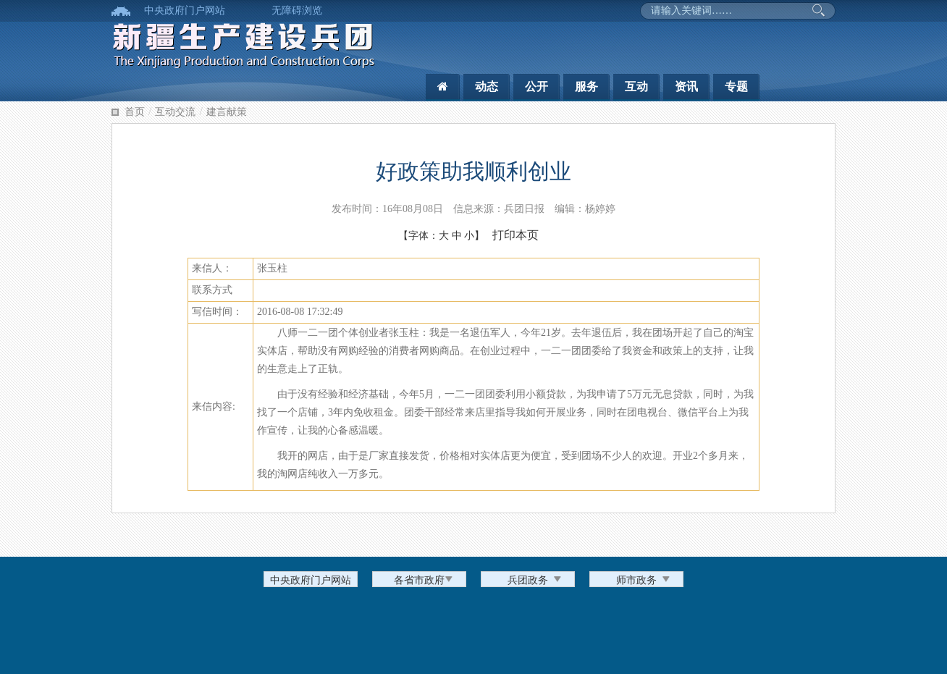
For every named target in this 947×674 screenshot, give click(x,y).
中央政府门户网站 (184, 10)
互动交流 (175, 111)
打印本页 (515, 235)
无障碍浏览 (297, 10)
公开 (536, 86)
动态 (486, 86)
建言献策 (226, 111)
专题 (736, 86)
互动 (636, 86)
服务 (586, 86)
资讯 (686, 86)
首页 (135, 111)
